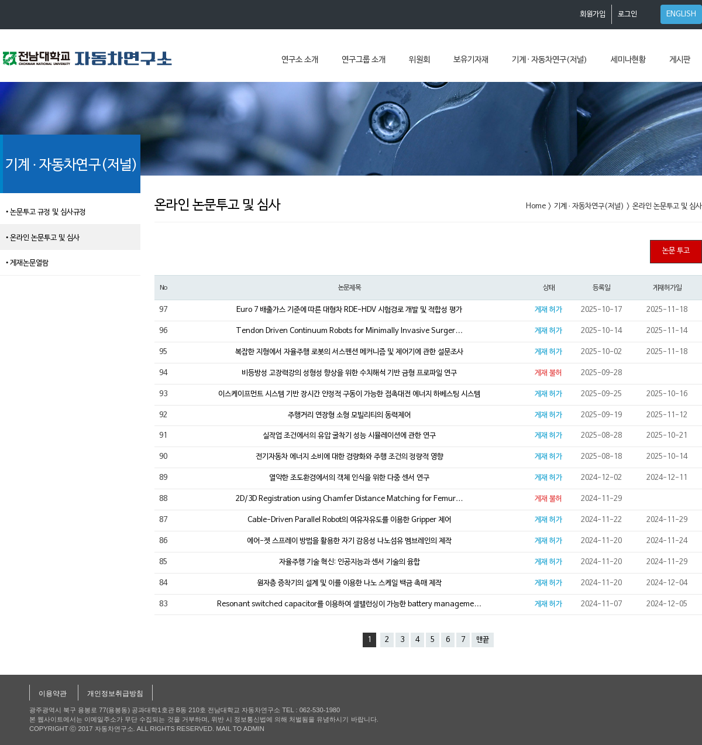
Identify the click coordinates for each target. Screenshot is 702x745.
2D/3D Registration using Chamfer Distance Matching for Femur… (349, 499)
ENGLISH (681, 15)
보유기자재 (470, 60)
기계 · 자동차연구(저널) (549, 60)
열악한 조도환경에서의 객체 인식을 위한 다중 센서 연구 (349, 478)
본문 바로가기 (0, 0)
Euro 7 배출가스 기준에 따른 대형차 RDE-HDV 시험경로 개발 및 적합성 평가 (349, 310)
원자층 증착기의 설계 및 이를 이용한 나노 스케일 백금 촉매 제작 (349, 583)
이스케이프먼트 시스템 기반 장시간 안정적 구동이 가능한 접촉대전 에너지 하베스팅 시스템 (349, 394)
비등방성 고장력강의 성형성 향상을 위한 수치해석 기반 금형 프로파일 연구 (349, 373)
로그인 (627, 15)
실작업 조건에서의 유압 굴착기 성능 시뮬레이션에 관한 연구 (349, 436)
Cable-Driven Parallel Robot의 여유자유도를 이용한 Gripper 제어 (349, 520)
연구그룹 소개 (364, 60)
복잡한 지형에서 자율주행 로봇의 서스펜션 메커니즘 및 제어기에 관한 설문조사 (349, 352)
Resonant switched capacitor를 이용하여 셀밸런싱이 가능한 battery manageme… (349, 604)
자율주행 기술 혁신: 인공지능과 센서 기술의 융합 (349, 562)
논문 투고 (676, 251)
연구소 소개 (299, 60)
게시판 (679, 60)
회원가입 (592, 15)
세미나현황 (628, 60)
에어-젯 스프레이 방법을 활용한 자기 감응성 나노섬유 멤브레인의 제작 (349, 541)
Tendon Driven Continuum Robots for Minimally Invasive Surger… (349, 331)
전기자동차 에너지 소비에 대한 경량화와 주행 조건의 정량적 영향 (349, 457)
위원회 (419, 60)
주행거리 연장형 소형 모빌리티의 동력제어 (349, 415)
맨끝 (482, 640)
